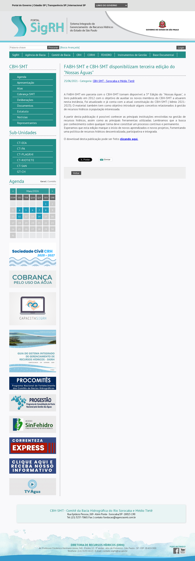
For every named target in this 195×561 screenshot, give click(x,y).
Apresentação (25, 82)
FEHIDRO (106, 55)
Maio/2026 (33, 191)
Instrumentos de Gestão (132, 55)
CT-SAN (22, 166)
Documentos (25, 105)
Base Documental (163, 55)
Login (181, 47)
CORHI (91, 55)
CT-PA (21, 148)
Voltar (76, 173)
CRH (79, 55)
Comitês (52, 181)
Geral (43, 181)
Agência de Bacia (35, 55)
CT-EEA (22, 143)
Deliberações (25, 100)
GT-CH (21, 171)
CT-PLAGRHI (25, 154)
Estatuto (23, 111)
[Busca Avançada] (69, 47)
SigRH (15, 55)
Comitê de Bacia (61, 55)
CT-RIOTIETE (25, 160)
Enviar (107, 159)
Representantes (27, 123)
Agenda (21, 77)
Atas (20, 88)
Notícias (22, 117)
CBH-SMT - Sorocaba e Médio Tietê (113, 81)
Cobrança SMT (26, 94)
